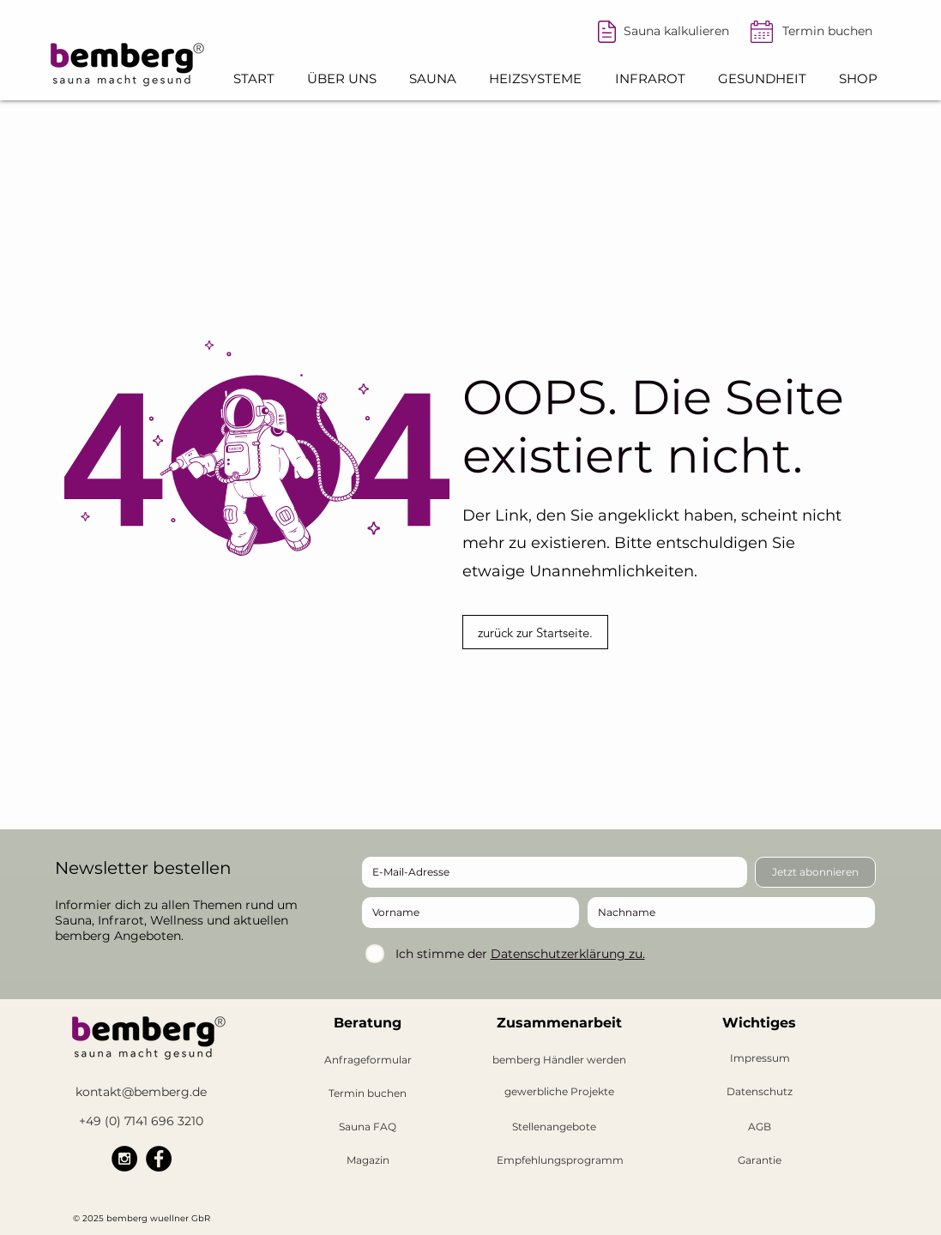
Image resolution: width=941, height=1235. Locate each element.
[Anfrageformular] (368, 1060)
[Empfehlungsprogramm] (560, 1161)
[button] (341, 78)
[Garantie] (759, 1161)
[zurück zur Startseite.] (535, 632)
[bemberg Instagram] (124, 1159)
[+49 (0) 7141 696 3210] (141, 1121)
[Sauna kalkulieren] (676, 32)
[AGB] (760, 1127)
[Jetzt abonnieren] (815, 872)
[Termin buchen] (827, 32)
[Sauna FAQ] (368, 1127)
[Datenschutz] (760, 1092)
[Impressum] (760, 1058)
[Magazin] (368, 1161)
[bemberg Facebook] (159, 1159)
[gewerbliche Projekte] (559, 1092)
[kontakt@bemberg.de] (141, 1092)
